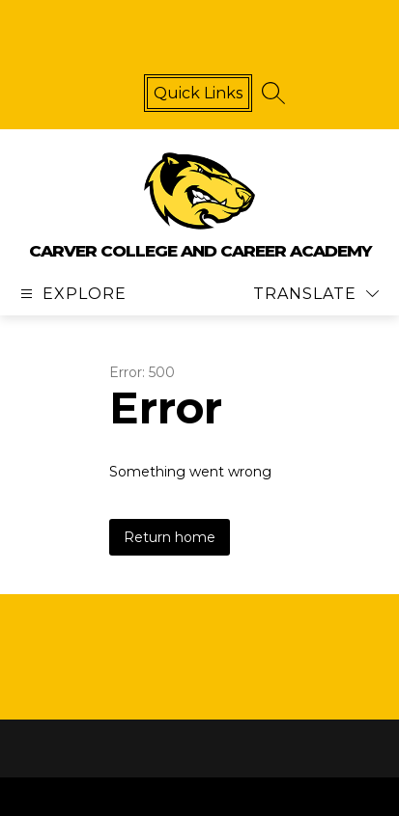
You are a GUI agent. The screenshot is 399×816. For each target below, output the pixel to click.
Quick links (198, 93)
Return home (169, 537)
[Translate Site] (316, 294)
